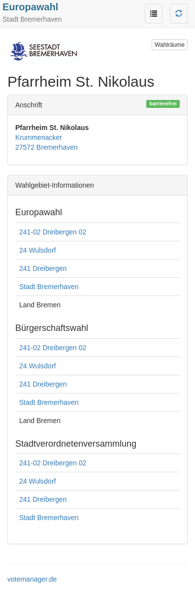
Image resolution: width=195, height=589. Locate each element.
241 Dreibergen (43, 268)
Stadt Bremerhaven (49, 287)
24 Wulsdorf (37, 250)
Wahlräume (170, 44)
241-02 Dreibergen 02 (52, 232)
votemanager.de (32, 579)
